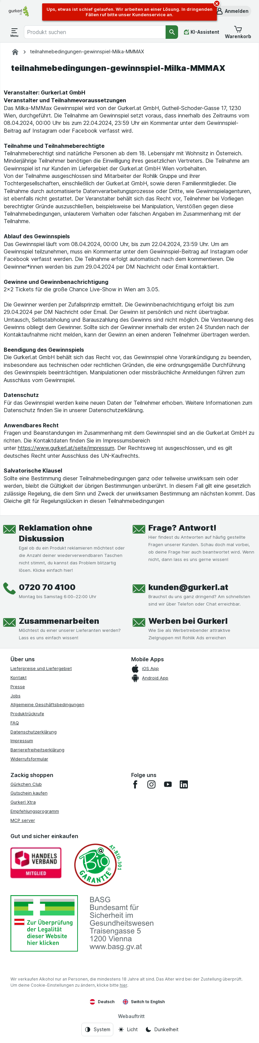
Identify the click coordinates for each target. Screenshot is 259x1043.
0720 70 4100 (47, 587)
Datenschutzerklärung (33, 731)
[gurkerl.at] (15, 52)
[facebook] (135, 784)
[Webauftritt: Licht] (128, 1029)
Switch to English (144, 1002)
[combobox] (95, 32)
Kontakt (18, 677)
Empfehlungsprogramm (34, 811)
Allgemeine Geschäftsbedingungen (47, 704)
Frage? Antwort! (182, 528)
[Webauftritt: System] (97, 1029)
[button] (232, 11)
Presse (17, 686)
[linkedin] (184, 784)
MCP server (22, 820)
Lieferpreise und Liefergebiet (41, 668)
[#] (44, 923)
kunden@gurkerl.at (188, 587)
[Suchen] (172, 32)
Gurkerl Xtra (23, 802)
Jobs (15, 695)
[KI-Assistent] (201, 32)
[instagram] (151, 784)
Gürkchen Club (26, 784)
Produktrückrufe (27, 713)
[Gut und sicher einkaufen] (97, 864)
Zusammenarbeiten (59, 621)
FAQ (14, 722)
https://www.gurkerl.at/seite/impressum (66, 448)
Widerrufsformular (29, 758)
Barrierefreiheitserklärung (37, 749)
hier (123, 985)
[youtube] (168, 784)
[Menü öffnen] (14, 32)
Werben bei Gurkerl (188, 621)
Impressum (21, 740)
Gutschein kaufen (29, 793)
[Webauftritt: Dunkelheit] (161, 1029)
